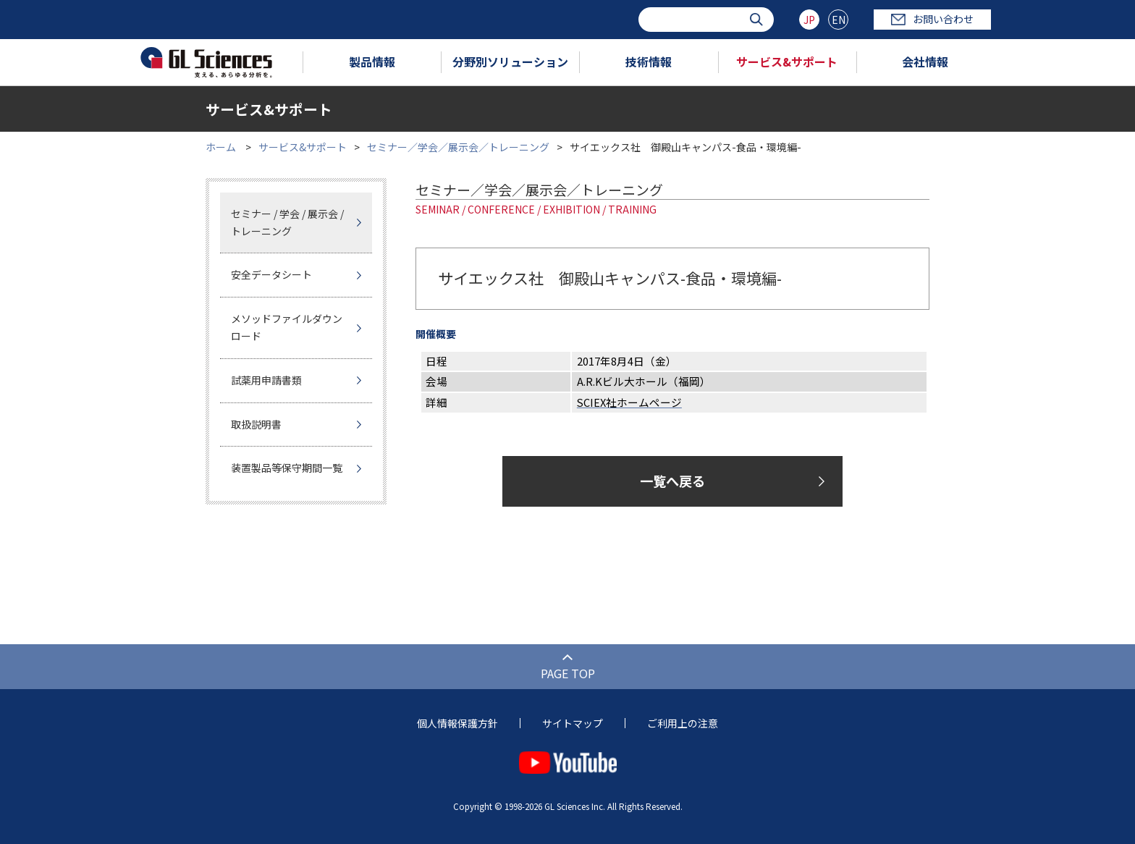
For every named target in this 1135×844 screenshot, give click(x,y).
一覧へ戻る (672, 480)
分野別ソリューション (510, 61)
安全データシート (271, 274)
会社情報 (925, 61)
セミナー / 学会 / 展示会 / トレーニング (287, 222)
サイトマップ (572, 723)
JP (809, 19)
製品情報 (372, 61)
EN (838, 19)
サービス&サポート (786, 61)
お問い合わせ (932, 19)
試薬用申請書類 (266, 380)
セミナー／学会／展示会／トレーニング (458, 147)
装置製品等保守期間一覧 (286, 467)
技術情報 (648, 61)
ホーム (221, 147)
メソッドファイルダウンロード (286, 327)
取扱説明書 (256, 424)
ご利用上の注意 (682, 723)
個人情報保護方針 (457, 723)
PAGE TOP (568, 673)
